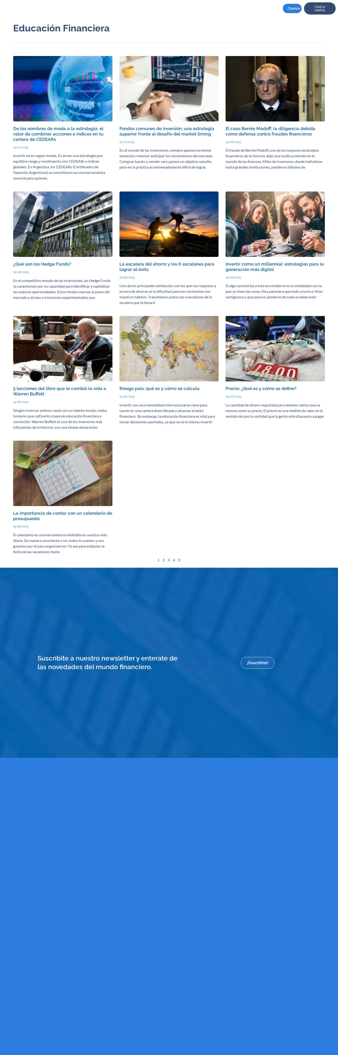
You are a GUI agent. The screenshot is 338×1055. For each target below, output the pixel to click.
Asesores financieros (177, 8)
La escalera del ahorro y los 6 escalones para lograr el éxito (166, 266)
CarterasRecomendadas (86, 8)
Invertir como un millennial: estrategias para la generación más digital (275, 266)
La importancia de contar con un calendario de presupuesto (62, 516)
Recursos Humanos (202, 8)
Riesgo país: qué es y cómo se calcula (159, 388)
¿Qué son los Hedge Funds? (42, 264)
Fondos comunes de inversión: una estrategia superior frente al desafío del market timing (166, 131)
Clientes (295, 8)
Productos (153, 8)
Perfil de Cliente (121, 8)
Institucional (56, 8)
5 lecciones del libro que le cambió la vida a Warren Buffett (59, 391)
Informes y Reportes (226, 8)
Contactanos (252, 8)
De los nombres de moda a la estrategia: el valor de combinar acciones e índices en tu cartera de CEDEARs (58, 134)
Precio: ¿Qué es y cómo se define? (261, 388)
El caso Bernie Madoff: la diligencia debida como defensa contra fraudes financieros (270, 131)
